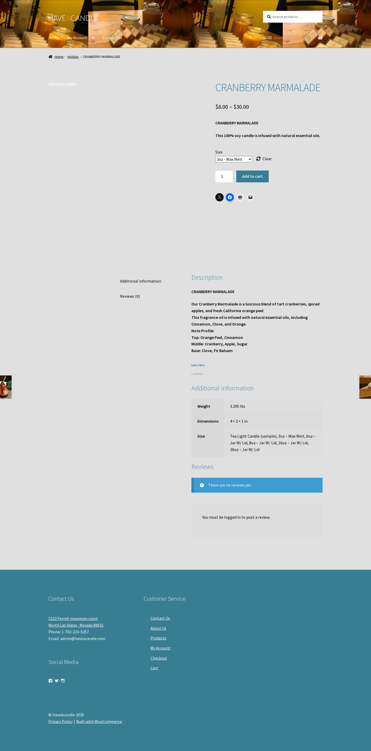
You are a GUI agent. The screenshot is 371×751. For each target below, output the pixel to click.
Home (53, 37)
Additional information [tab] (140, 281)
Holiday (73, 56)
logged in (232, 517)
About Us (158, 628)
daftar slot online (62, 83)
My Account (78, 37)
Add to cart (252, 176)
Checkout (158, 658)
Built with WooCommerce (99, 721)
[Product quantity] (224, 176)
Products (158, 638)
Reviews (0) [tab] (130, 296)
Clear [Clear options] (267, 158)
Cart (154, 667)
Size (219, 152)
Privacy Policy (60, 721)
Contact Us (112, 37)
